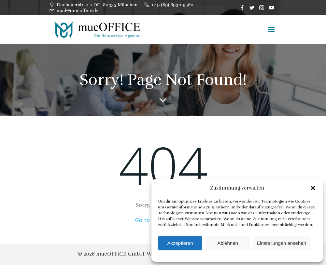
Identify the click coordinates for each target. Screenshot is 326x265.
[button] (313, 188)
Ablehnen (227, 243)
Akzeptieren (180, 243)
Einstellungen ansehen (281, 243)
